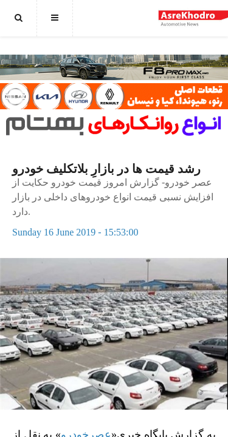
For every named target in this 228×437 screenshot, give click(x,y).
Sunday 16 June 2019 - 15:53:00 (75, 232)
